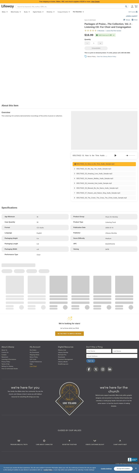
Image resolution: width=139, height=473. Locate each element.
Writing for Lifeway (7, 366)
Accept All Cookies (123, 468)
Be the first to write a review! (69, 333)
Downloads (61, 357)
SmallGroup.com (63, 364)
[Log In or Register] (132, 6)
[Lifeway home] (8, 6)
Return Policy (34, 357)
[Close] (136, 468)
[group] (104, 155)
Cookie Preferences (36, 362)
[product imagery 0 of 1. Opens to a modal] (42, 59)
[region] (69, 468)
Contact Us (5, 352)
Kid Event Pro (62, 355)
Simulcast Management (65, 359)
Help (31, 364)
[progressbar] (130, 155)
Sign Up (90, 361)
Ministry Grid (62, 350)
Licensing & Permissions (9, 359)
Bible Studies (16, 12)
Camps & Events (64, 12)
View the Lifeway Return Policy (106, 56)
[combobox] (72, 6)
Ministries (51, 12)
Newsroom (5, 357)
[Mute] (124, 155)
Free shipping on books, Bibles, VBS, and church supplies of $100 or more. (69, 1)
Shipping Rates (34, 355)
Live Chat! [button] (33, 366)
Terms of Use (5, 364)
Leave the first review (113, 30)
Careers (4, 355)
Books (27, 12)
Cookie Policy (48, 470)
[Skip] (119, 155)
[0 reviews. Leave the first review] (94, 30)
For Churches (78, 12)
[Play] (115, 155)
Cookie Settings (106, 468)
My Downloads (34, 352)
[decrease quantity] (87, 43)
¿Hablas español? (131, 16)
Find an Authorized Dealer (10, 368)
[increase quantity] (100, 43)
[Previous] (111, 155)
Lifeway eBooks (63, 362)
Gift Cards (33, 359)
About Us (4, 350)
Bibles (5, 12)
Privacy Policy (6, 362)
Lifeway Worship (63, 352)
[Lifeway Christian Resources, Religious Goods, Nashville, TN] (132, 459)
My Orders (33, 350)
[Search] (126, 6)
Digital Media (38, 12)
